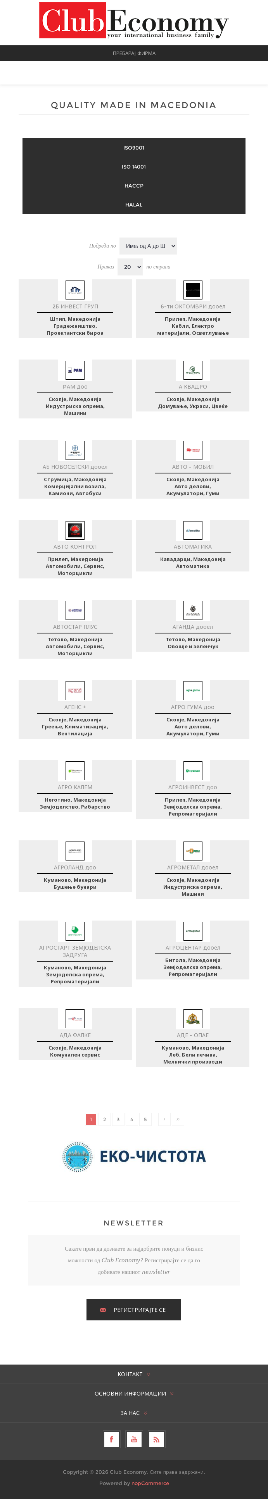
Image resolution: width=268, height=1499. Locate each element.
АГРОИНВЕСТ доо (192, 787)
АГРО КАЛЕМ (75, 787)
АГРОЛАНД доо (75, 867)
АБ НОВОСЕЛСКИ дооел (75, 466)
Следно (164, 1119)
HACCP (134, 185)
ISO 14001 (134, 166)
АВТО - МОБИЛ (193, 466)
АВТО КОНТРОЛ (75, 546)
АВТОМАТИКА (193, 546)
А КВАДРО (193, 386)
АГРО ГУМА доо (192, 707)
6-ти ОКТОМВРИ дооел (193, 306)
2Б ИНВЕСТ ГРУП (75, 306)
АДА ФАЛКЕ (75, 1035)
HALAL (133, 204)
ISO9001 (133, 148)
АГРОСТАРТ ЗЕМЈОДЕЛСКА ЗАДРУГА (75, 951)
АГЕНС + (75, 707)
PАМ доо (75, 386)
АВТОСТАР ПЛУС (75, 626)
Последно (178, 1119)
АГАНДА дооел (193, 626)
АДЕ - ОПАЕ (193, 1035)
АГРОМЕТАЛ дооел (192, 867)
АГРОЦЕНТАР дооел (193, 947)
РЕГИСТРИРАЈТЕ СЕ (140, 1309)
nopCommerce (150, 1483)
